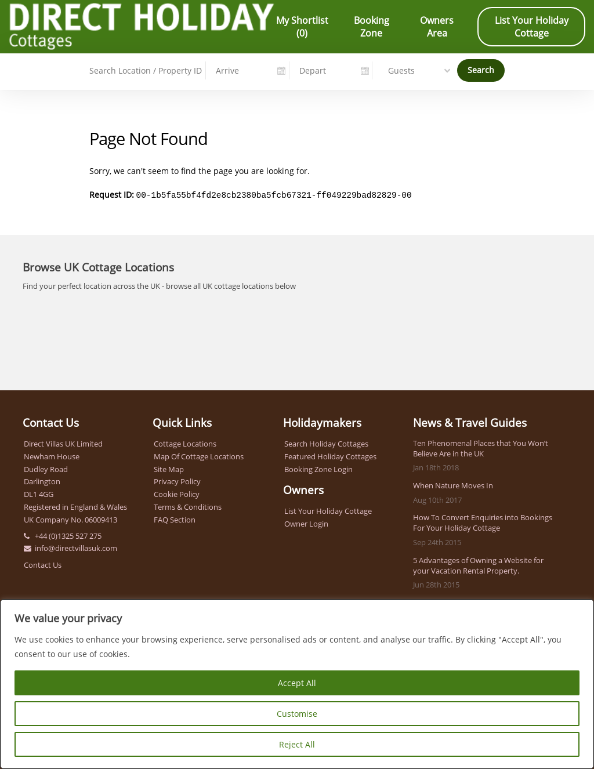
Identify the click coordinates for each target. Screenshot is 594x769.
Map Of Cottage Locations (199, 455)
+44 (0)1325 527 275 (68, 534)
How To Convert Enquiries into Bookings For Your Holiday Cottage (482, 521)
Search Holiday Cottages (326, 442)
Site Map (169, 468)
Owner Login (306, 522)
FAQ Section (174, 518)
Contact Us (42, 563)
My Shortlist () (302, 26)
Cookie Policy (177, 493)
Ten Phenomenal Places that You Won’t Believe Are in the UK (480, 447)
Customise (297, 713)
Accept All (297, 682)
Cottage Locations (185, 442)
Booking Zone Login (318, 468)
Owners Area (437, 26)
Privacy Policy (177, 480)
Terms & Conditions (188, 505)
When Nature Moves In (453, 484)
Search (481, 69)
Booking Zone (371, 26)
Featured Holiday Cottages (330, 455)
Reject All (297, 744)
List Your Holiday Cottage (531, 26)
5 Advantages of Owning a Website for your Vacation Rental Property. (478, 564)
